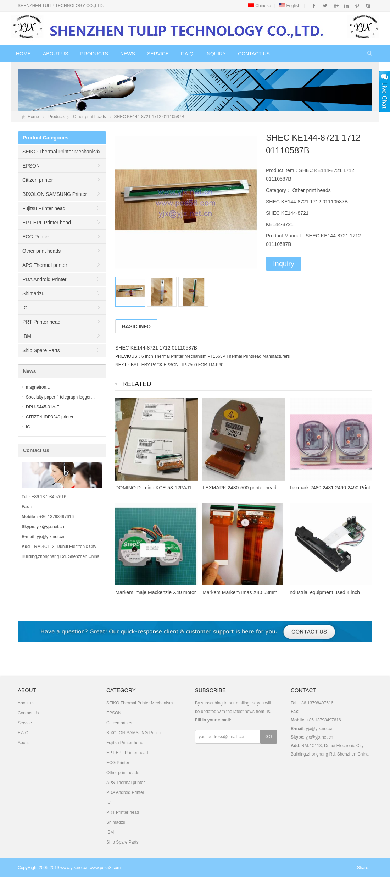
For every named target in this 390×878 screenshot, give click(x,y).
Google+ (335, 5)
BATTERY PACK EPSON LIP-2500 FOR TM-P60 (177, 364)
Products (94, 53)
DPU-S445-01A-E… (45, 407)
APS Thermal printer (44, 265)
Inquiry (215, 53)
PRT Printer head (41, 322)
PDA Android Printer (44, 279)
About (23, 742)
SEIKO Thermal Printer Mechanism (61, 151)
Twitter (325, 5)
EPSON (31, 166)
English (289, 5)
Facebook (314, 5)
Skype (367, 5)
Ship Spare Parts (41, 350)
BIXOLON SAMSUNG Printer (54, 194)
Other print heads (89, 116)
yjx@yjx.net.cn (50, 526)
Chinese (259, 5)
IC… (30, 426)
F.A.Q (187, 53)
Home (23, 53)
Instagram (346, 5)
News (127, 53)
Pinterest (357, 5)
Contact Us (254, 53)
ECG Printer (35, 237)
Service (158, 53)
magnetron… (38, 387)
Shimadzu (33, 293)
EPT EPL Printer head (46, 222)
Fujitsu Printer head (43, 208)
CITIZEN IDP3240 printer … (52, 417)
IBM (26, 336)
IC (24, 308)
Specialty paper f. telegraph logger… (60, 397)
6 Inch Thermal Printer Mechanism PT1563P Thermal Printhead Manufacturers (215, 356)
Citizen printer (37, 180)
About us (55, 53)
